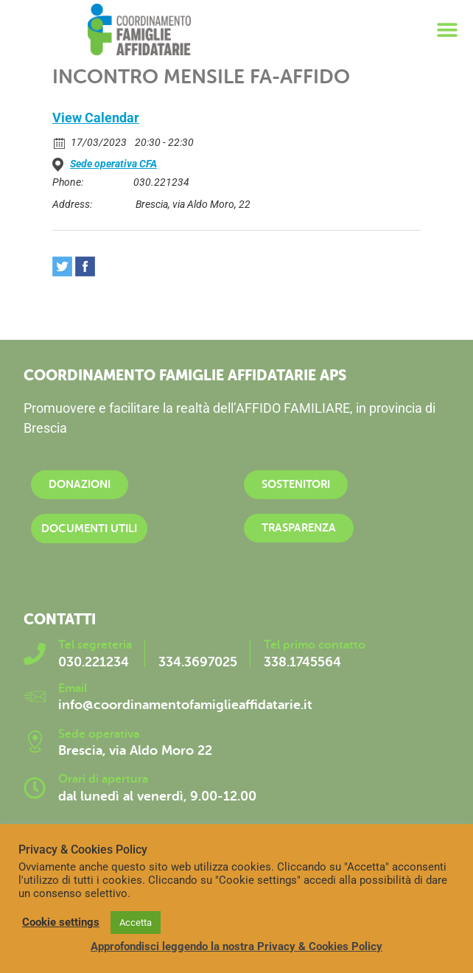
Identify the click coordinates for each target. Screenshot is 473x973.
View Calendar (95, 117)
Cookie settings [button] (60, 922)
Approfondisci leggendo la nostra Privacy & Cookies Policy (236, 946)
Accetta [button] (135, 922)
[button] (446, 29)
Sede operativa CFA (113, 164)
